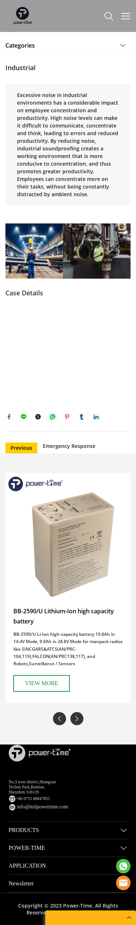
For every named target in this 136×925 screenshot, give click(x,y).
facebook (9, 416)
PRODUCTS (24, 830)
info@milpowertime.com (43, 806)
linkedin (96, 416)
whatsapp (52, 416)
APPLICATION (27, 866)
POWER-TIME (27, 848)
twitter (38, 416)
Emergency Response (69, 446)
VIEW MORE (103, 683)
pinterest (67, 416)
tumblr (81, 416)
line (23, 416)
